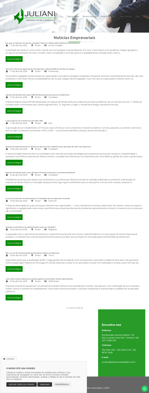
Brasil (37, 45)
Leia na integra (14, 59)
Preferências (62, 384)
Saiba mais (45, 384)
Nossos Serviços (108, 16)
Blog (137, 16)
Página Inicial (73, 16)
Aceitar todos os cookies (21, 384)
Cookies (8, 359)
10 (82, 308)
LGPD (106, 388)
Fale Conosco (126, 16)
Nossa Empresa (90, 16)
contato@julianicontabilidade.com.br (118, 362)
